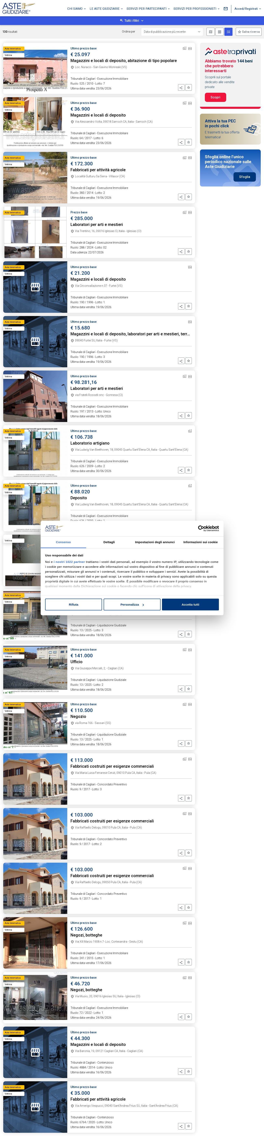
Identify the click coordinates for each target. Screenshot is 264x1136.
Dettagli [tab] (109, 542)
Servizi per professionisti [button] (195, 9)
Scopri (215, 97)
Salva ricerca (250, 31)
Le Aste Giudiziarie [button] (105, 9)
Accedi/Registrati (247, 9)
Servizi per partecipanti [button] (147, 9)
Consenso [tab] (63, 542)
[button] (181, 87)
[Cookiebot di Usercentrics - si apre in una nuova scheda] (201, 528)
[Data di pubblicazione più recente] (172, 32)
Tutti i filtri (131, 21)
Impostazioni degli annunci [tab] (155, 542)
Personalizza (132, 604)
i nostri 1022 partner (69, 561)
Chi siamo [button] (75, 9)
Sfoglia (244, 177)
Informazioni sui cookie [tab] (201, 542)
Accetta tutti (190, 604)
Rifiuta (73, 604)
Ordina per (128, 31)
